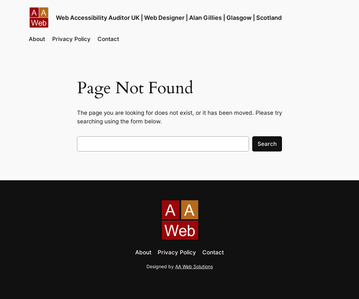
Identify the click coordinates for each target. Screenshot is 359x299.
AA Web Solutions (194, 266)
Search (267, 144)
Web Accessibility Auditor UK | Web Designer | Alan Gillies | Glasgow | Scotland (169, 17)
